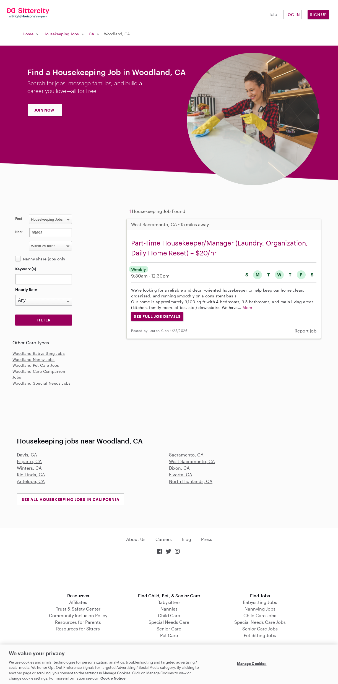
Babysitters (169, 602)
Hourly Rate (26, 289)
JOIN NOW (44, 110)
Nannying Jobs (260, 608)
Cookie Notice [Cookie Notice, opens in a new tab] (113, 678)
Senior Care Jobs (260, 628)
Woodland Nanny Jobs (33, 359)
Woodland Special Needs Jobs (41, 383)
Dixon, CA (179, 468)
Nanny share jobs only (44, 259)
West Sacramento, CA (192, 461)
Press (206, 539)
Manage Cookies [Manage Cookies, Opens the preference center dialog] (252, 663)
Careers (163, 539)
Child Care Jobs (259, 615)
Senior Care (169, 628)
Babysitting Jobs (260, 602)
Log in (292, 14)
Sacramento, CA (186, 454)
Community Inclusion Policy (78, 615)
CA (91, 33)
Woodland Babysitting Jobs (38, 353)
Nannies (169, 608)
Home (28, 33)
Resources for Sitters (78, 628)
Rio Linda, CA (31, 474)
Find (18, 218)
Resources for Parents (78, 622)
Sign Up (318, 14)
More (247, 307)
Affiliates (78, 602)
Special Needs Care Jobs (260, 622)
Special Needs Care (169, 622)
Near (19, 232)
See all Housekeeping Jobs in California (70, 499)
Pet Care (169, 635)
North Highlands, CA (190, 481)
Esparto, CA (29, 461)
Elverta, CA (180, 474)
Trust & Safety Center (78, 608)
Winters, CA (29, 468)
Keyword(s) (25, 268)
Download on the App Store (169, 574)
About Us (135, 539)
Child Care (169, 615)
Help (272, 14)
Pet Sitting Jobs (260, 635)
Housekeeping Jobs (61, 33)
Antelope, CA (31, 481)
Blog (186, 539)
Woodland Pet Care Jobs (35, 365)
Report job (305, 330)
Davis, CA (27, 454)
